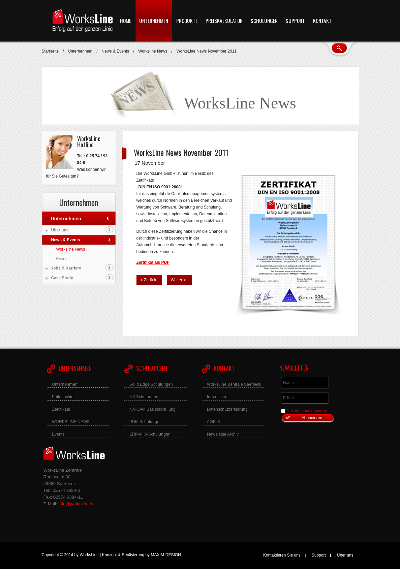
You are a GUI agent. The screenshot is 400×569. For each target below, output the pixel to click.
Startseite (50, 51)
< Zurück (148, 280)
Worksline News (152, 51)
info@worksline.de (76, 503)
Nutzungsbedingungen (306, 410)
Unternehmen (80, 51)
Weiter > (178, 280)
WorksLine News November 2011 (181, 152)
